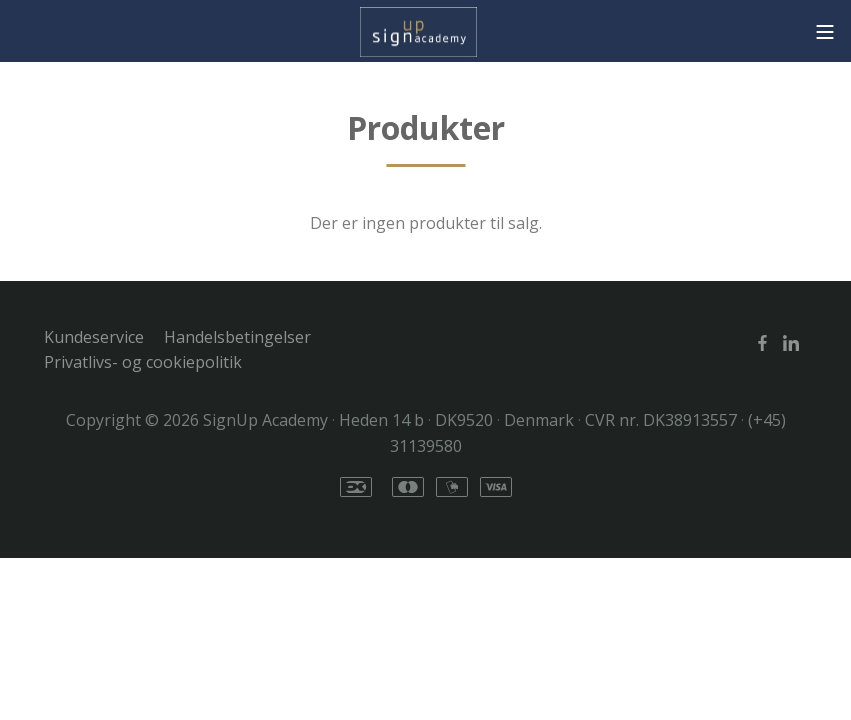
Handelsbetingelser (237, 337)
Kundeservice (94, 337)
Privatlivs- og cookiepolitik (143, 362)
